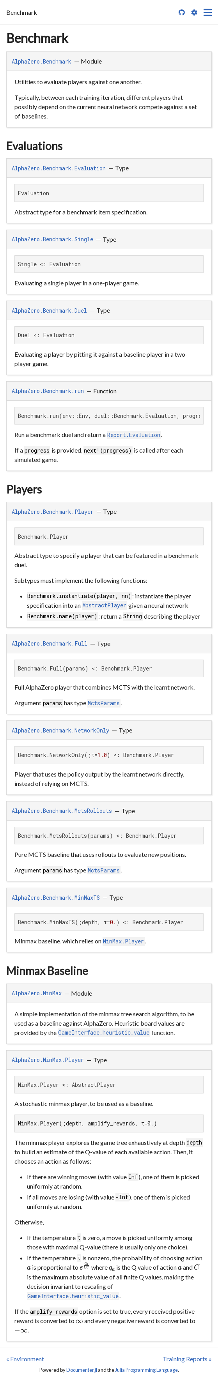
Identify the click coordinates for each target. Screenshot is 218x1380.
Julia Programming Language (146, 1370)
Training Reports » (187, 1358)
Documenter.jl (81, 1370)
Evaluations (34, 145)
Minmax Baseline (47, 970)
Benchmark (37, 38)
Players (24, 489)
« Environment (25, 1358)
